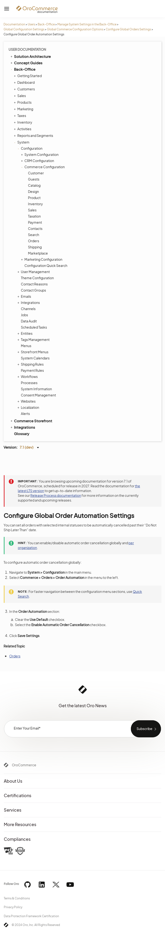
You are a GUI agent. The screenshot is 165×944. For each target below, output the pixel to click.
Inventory (23, 122)
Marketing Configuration (42, 259)
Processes (29, 383)
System (22, 142)
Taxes (20, 115)
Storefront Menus (33, 351)
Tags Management (34, 339)
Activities (23, 128)
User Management (34, 271)
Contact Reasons (34, 284)
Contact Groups (33, 290)
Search (33, 235)
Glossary (21, 433)
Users (31, 24)
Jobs (24, 315)
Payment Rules (32, 370)
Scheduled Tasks (34, 327)
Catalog (34, 185)
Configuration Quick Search (45, 265)
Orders (33, 241)
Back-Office (46, 24)
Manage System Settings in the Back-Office (86, 24)
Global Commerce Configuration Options (75, 29)
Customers (25, 89)
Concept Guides (26, 62)
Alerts (25, 413)
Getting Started (28, 75)
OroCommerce (24, 765)
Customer (36, 173)
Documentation (14, 24)
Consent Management (38, 395)
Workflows (28, 376)
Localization (28, 407)
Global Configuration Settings (24, 29)
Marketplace (38, 253)
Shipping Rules (31, 364)
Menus (26, 346)
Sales (20, 95)
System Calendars (35, 358)
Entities (25, 333)
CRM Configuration (38, 160)
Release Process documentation (55, 495)
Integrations (29, 302)
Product (34, 197)
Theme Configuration (37, 278)
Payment (35, 222)
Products (23, 102)
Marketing (24, 109)
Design (33, 191)
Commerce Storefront (31, 420)
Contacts (35, 228)
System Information (36, 389)
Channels (28, 309)
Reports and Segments (34, 135)
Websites (27, 401)
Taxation (34, 216)
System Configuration (40, 154)
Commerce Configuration (43, 166)
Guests (33, 179)
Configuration (30, 148)
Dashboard (25, 82)
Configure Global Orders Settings (128, 29)
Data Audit (29, 321)
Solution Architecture (30, 56)
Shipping (35, 247)
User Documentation (27, 49)
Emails (24, 296)
